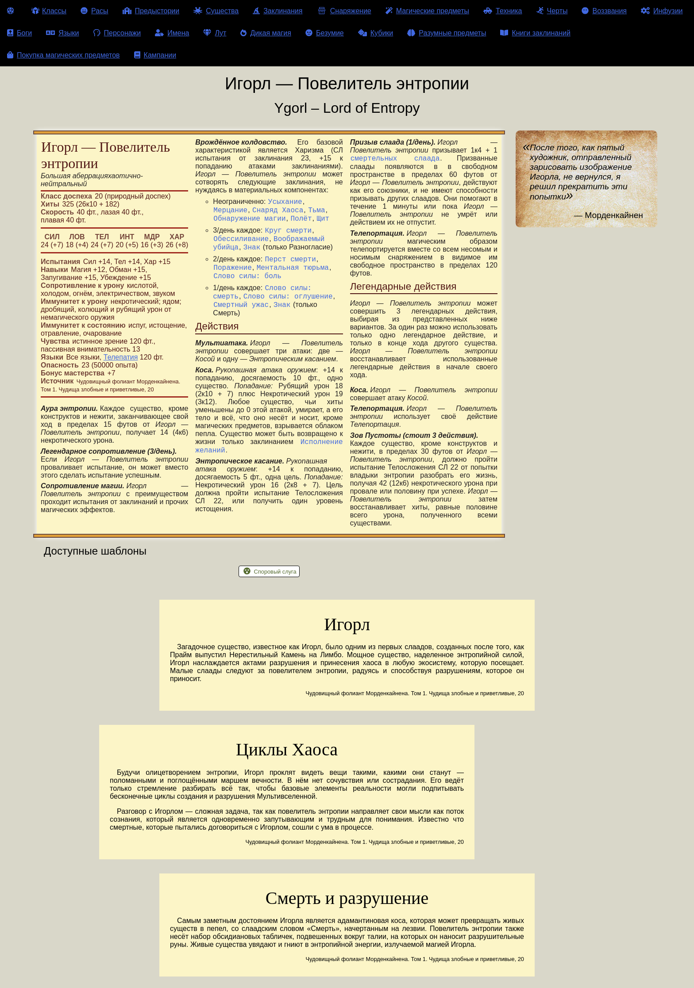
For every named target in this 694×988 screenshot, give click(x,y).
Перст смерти (290, 268)
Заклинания (277, 11)
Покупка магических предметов (63, 55)
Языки (62, 33)
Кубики (375, 33)
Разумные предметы (446, 33)
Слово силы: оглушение (288, 310)
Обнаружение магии (249, 222)
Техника (502, 11)
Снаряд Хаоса (277, 212)
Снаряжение (343, 11)
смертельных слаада (395, 159)
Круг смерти (288, 235)
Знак (251, 255)
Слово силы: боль (247, 287)
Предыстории (151, 11)
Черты (552, 11)
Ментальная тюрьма (293, 278)
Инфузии (662, 11)
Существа (216, 11)
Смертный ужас (241, 320)
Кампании (155, 55)
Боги (19, 33)
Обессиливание (241, 245)
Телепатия (121, 357)
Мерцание (230, 212)
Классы (48, 11)
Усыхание (285, 202)
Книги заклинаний (535, 33)
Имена (172, 33)
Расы (94, 11)
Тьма (316, 212)
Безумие (324, 33)
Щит (322, 222)
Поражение (232, 278)
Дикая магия (265, 33)
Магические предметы (427, 11)
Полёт (301, 222)
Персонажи (117, 33)
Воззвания (604, 11)
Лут (214, 33)
